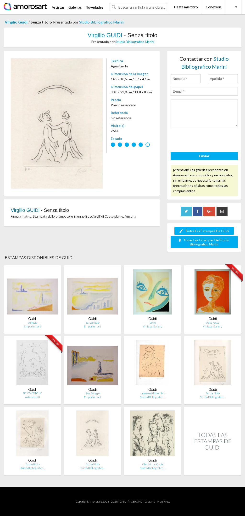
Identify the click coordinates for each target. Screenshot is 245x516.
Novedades (94, 7)
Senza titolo (93, 322)
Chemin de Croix (152, 464)
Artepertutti (32, 397)
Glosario (150, 501)
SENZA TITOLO (32, 393)
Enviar (204, 156)
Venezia (32, 322)
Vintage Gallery (152, 326)
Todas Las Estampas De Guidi (204, 231)
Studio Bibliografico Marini (101, 22)
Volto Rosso (212, 322)
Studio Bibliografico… (152, 397)
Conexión (213, 7)
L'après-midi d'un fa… (152, 393)
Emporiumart (32, 326)
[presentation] (207, 140)
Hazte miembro (186, 7)
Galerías (75, 7)
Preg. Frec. (163, 501)
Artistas (58, 7)
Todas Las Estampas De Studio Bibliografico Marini (204, 242)
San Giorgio (92, 393)
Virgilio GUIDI (105, 35)
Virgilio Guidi (16, 22)
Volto (153, 322)
